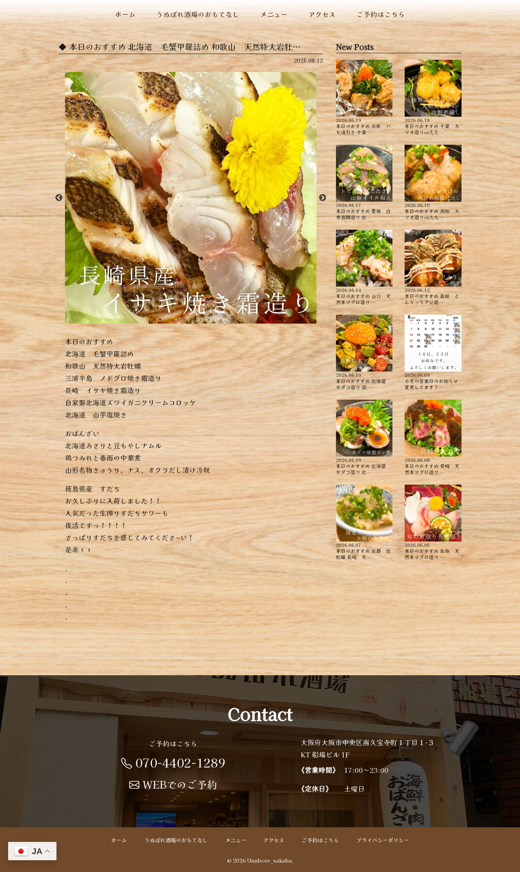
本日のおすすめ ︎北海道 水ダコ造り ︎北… (364, 437)
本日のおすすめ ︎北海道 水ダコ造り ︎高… (364, 352)
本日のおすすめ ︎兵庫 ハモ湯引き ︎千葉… (364, 97)
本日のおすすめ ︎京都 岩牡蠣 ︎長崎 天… (364, 522)
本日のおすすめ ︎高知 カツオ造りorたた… (433, 182)
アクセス (322, 14)
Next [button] (322, 198)
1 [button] (160, 319)
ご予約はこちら (381, 14)
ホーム (125, 14)
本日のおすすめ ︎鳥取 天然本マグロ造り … (433, 522)
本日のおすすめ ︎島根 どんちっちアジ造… (433, 267)
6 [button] (221, 319)
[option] (190, 198)
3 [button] (184, 319)
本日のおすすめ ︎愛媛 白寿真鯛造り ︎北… (364, 182)
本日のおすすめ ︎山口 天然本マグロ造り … (364, 267)
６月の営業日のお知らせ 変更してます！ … (433, 352)
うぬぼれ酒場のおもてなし (197, 14)
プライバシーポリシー (382, 840)
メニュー (274, 14)
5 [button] (209, 319)
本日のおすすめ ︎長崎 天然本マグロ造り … (433, 437)
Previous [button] (59, 198)
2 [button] (172, 319)
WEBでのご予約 (173, 784)
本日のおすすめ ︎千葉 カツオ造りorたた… (433, 97)
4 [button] (197, 319)
